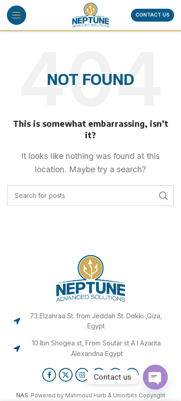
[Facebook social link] (49, 375)
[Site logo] (90, 14)
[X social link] (66, 375)
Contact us (153, 14)
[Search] (90, 195)
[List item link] (90, 321)
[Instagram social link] (82, 375)
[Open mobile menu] (16, 15)
